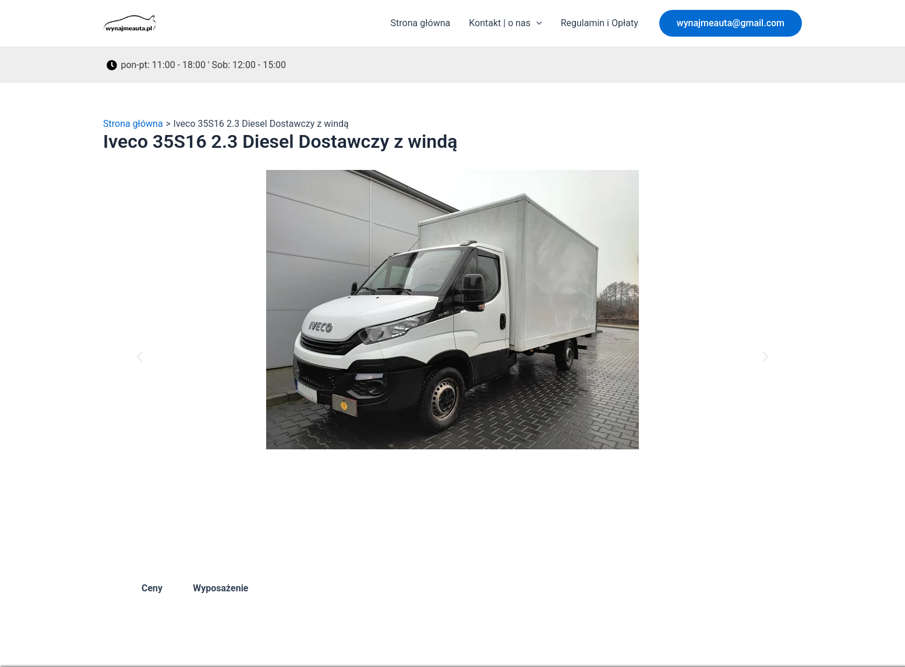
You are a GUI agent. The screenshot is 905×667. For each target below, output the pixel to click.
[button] (730, 23)
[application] (536, 23)
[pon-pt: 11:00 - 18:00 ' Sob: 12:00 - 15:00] (196, 65)
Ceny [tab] (152, 588)
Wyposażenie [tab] (220, 588)
